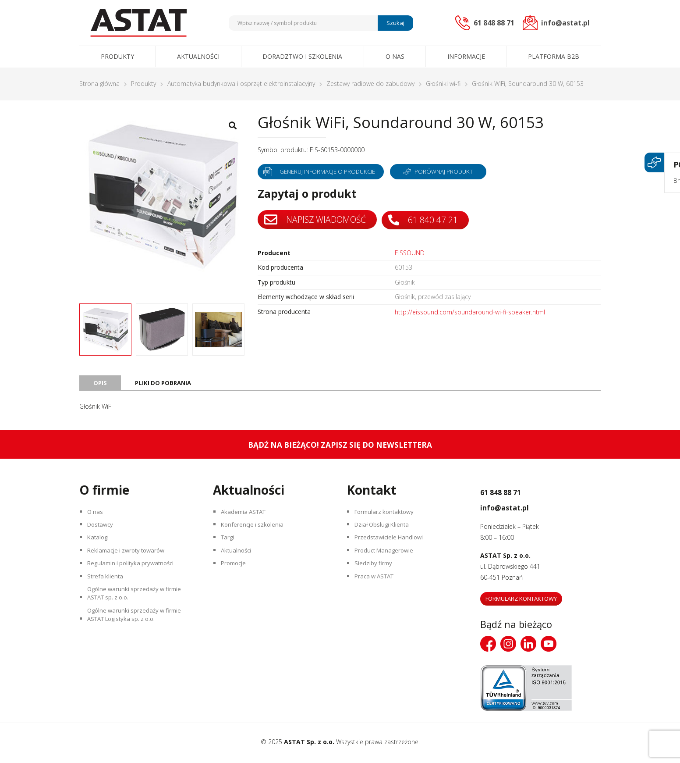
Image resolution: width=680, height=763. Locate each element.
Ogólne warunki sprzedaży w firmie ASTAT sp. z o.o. (138, 613)
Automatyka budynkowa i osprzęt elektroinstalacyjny (241, 83)
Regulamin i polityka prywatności (135, 577)
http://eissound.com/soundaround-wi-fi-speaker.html (470, 312)
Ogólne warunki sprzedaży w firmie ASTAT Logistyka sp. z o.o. (138, 639)
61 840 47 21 (427, 219)
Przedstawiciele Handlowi (392, 546)
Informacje (466, 56)
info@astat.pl (516, 508)
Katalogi (100, 546)
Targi (229, 546)
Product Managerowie (387, 561)
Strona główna (99, 83)
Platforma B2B (553, 56)
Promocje (236, 577)
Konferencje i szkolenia (255, 531)
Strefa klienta (107, 592)
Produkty (117, 56)
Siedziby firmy (375, 577)
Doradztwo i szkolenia (302, 56)
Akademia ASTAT (246, 515)
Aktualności (198, 56)
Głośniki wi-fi (443, 83)
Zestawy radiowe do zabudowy (370, 83)
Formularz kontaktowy (388, 515)
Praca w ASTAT (378, 592)
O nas (395, 56)
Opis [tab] (100, 384)
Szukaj (394, 23)
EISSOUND (410, 253)
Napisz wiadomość (316, 219)
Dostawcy (103, 531)
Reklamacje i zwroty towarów (131, 561)
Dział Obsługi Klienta (385, 531)
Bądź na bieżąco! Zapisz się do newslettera (340, 447)
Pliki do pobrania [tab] (165, 384)
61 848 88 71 (512, 492)
